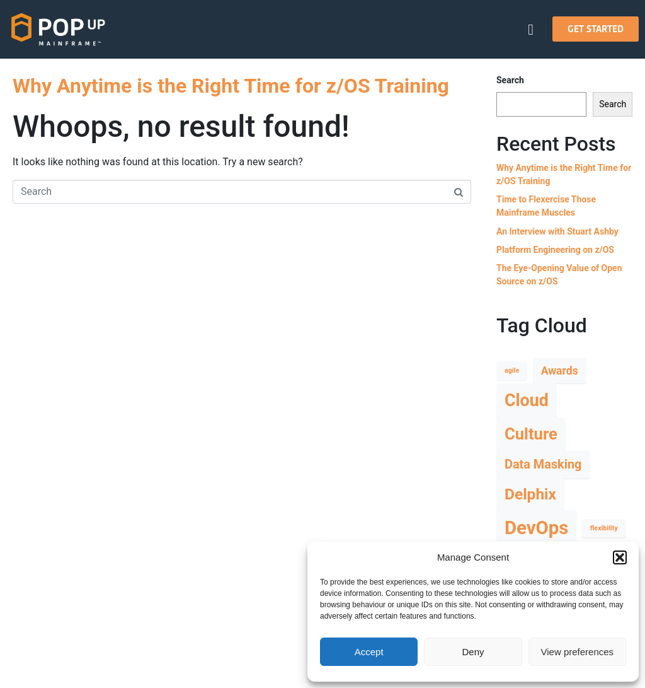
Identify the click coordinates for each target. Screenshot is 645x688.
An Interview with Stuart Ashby (557, 231)
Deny (473, 651)
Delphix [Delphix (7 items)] (530, 494)
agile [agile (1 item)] (512, 370)
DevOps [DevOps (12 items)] (536, 528)
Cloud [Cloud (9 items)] (527, 400)
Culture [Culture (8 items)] (531, 433)
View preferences (577, 651)
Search (510, 80)
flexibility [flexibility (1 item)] (604, 528)
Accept (369, 651)
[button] (620, 557)
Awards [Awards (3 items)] (559, 370)
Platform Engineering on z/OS (555, 250)
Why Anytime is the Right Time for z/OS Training (231, 86)
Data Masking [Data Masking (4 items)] (543, 464)
